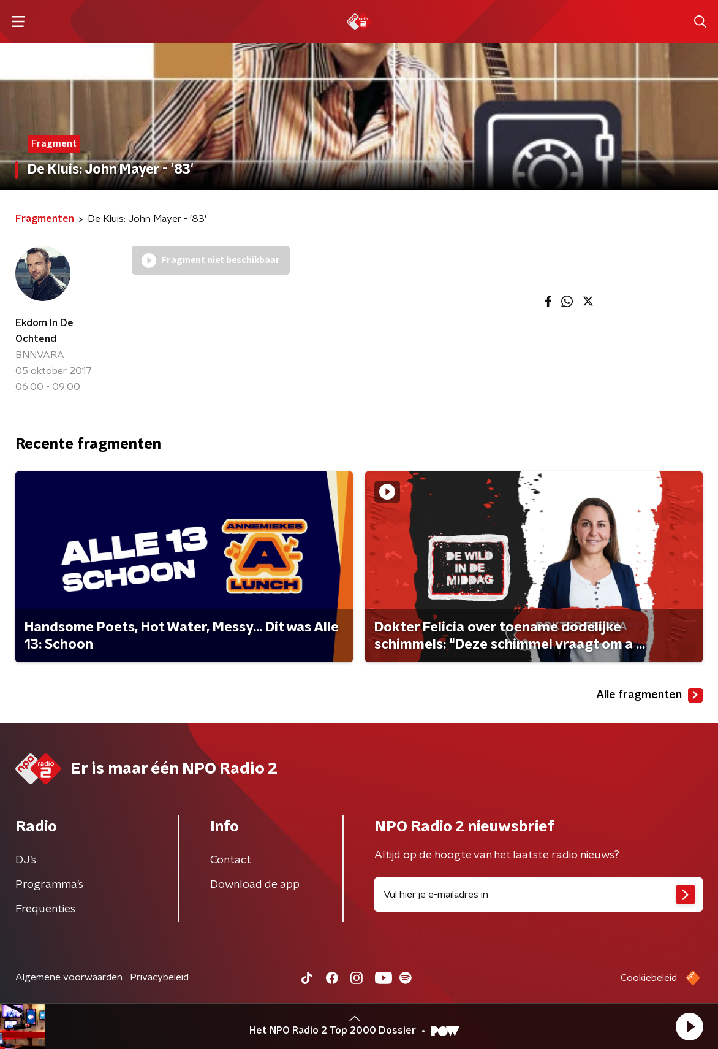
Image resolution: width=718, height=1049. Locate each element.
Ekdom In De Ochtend (44, 331)
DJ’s (25, 860)
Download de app (255, 884)
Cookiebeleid (649, 978)
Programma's (49, 884)
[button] (689, 1026)
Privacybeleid (159, 977)
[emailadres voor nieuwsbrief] (538, 894)
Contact (230, 860)
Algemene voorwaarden (69, 977)
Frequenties (45, 909)
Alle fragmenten (649, 695)
